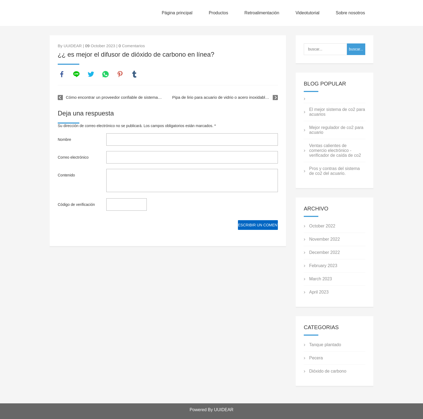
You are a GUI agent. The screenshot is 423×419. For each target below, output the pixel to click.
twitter (91, 74)
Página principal (177, 13)
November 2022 (324, 239)
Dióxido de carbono (327, 371)
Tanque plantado (325, 344)
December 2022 (324, 252)
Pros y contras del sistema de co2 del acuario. (334, 171)
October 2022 (322, 226)
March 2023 (320, 279)
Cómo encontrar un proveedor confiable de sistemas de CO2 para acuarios (114, 97)
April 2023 (319, 292)
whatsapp (105, 74)
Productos (218, 13)
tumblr (134, 74)
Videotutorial (307, 13)
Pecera (316, 358)
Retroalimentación (261, 13)
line (76, 74)
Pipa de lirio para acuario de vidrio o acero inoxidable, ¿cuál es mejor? (225, 97)
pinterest (120, 74)
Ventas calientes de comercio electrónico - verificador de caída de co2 (335, 150)
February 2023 (323, 265)
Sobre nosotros (350, 13)
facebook (62, 74)
